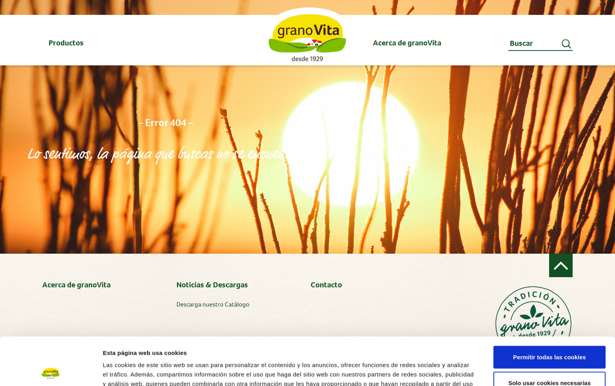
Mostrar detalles (421, 370)
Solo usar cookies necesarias (549, 335)
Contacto (326, 285)
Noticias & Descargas (212, 285)
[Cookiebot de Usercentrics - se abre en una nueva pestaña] (50, 371)
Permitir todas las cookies (549, 309)
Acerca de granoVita (76, 285)
